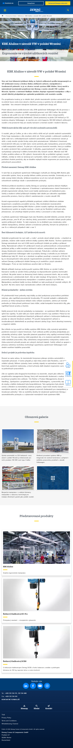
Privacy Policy (6, 718)
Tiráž (3, 715)
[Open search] (68, 10)
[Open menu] (5, 10)
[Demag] (36, 10)
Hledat (36, 708)
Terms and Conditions (9, 721)
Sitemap (24, 708)
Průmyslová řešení (11, 16)
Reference (21, 16)
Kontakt (48, 708)
